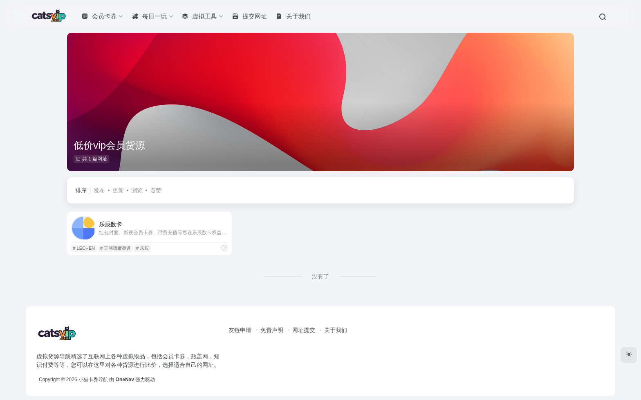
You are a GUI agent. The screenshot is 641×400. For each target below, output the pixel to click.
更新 (118, 190)
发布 (99, 190)
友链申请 (240, 330)
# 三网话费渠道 (115, 248)
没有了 (320, 276)
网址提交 (303, 330)
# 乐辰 (142, 248)
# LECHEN (84, 248)
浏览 (137, 190)
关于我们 (335, 330)
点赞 (155, 190)
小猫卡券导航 (93, 379)
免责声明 (271, 330)
